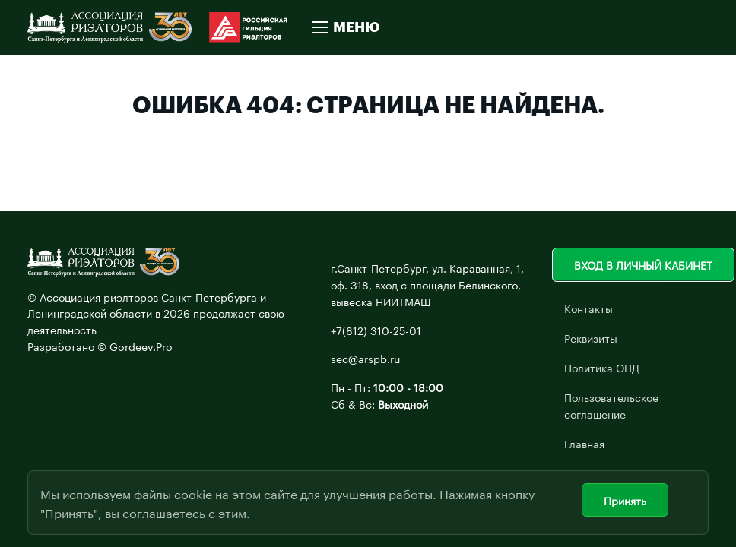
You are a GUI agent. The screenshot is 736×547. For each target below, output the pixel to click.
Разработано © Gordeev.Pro (100, 345)
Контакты (588, 307)
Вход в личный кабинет (643, 264)
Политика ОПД (601, 367)
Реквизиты (590, 337)
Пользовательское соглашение (611, 405)
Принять (625, 500)
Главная (584, 443)
